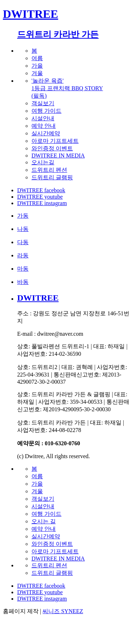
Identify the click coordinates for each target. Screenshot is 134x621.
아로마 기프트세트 (55, 141)
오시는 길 (43, 521)
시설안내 (42, 118)
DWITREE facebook (41, 190)
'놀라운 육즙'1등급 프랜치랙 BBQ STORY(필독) (67, 88)
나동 (23, 229)
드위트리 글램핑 (52, 177)
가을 (37, 66)
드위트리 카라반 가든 (58, 34)
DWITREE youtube (40, 197)
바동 (23, 282)
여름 (37, 58)
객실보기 (42, 103)
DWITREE (30, 14)
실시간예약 (45, 133)
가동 (23, 216)
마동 (23, 269)
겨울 (37, 73)
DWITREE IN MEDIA (58, 155)
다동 (23, 242)
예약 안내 (43, 126)
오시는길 (42, 162)
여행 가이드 (46, 111)
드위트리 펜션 (49, 170)
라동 (23, 255)
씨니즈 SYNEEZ (63, 611)
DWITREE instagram (42, 203)
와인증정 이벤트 (52, 148)
